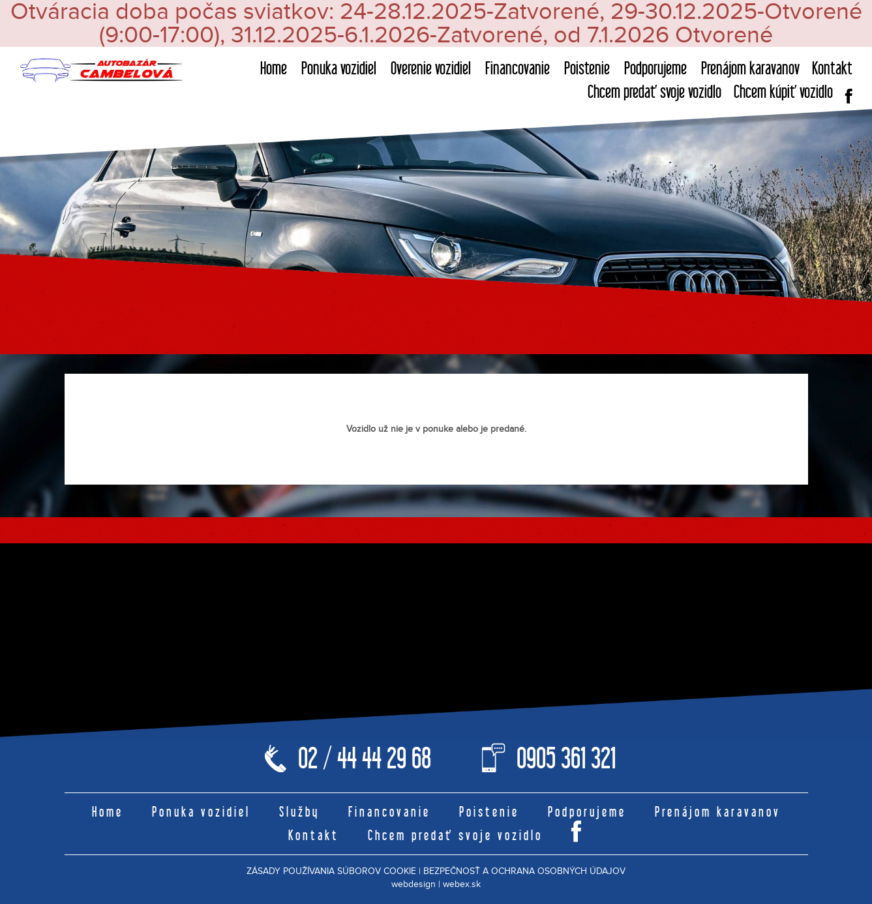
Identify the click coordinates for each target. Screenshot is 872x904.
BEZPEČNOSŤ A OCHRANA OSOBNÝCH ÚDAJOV (524, 871)
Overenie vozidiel (431, 68)
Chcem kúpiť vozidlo (783, 92)
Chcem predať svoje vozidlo (654, 92)
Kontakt (832, 68)
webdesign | (415, 884)
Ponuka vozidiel (338, 68)
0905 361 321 (566, 758)
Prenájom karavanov (750, 68)
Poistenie (587, 68)
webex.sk (462, 884)
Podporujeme (655, 68)
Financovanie (517, 68)
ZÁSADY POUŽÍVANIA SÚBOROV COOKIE (331, 871)
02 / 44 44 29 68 (364, 758)
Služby (299, 811)
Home (273, 68)
